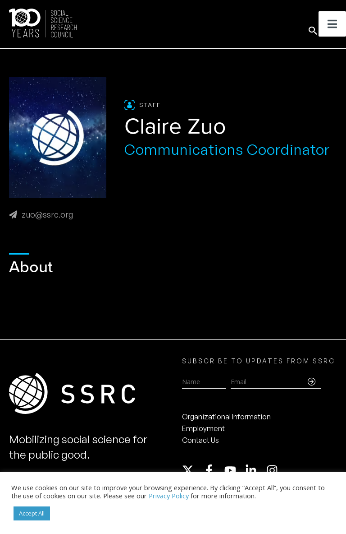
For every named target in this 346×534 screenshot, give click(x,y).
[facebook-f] (213, 470)
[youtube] (234, 470)
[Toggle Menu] (332, 24)
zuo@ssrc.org (41, 214)
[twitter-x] (192, 470)
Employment (203, 428)
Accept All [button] (32, 513)
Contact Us (200, 440)
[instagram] (274, 470)
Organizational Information (226, 416)
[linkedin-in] (255, 470)
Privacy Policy (169, 495)
